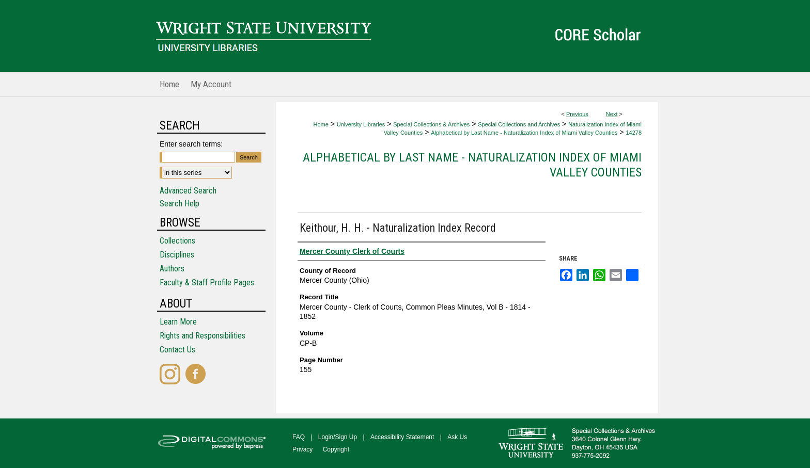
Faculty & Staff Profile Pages (207, 282)
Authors (172, 268)
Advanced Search (188, 191)
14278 (634, 133)
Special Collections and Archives (519, 124)
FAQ (298, 437)
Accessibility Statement (402, 437)
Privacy (302, 449)
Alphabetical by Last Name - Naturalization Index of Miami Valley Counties (524, 133)
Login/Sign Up (337, 437)
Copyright (336, 449)
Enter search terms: (191, 144)
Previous (577, 114)
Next (612, 114)
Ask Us (457, 437)
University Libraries (361, 124)
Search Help (179, 203)
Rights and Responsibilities (202, 336)
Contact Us (177, 349)
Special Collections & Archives (431, 124)
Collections (177, 241)
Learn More (178, 322)
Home (320, 124)
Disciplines (177, 255)
